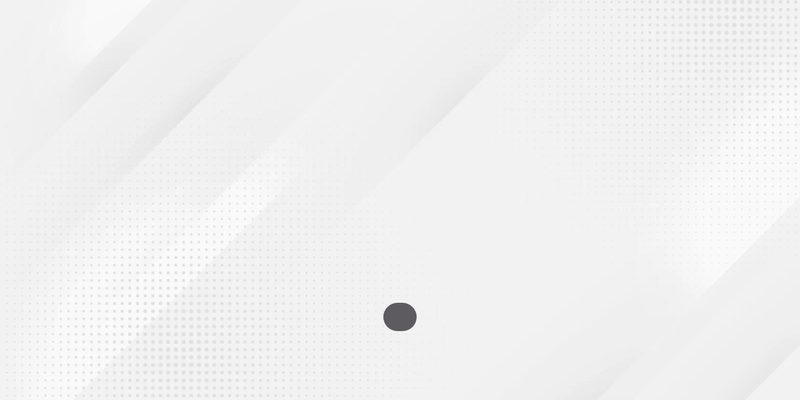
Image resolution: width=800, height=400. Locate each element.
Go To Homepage (400, 317)
